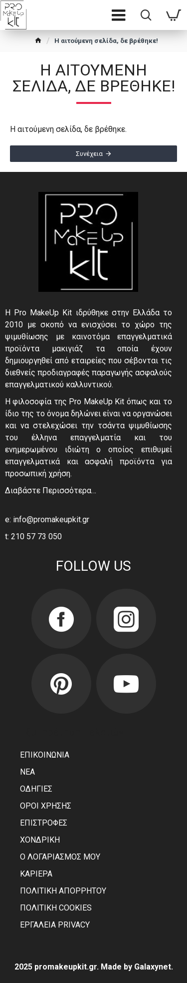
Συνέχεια (89, 153)
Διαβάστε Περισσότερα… (50, 490)
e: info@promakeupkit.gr (47, 519)
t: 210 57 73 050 (33, 536)
